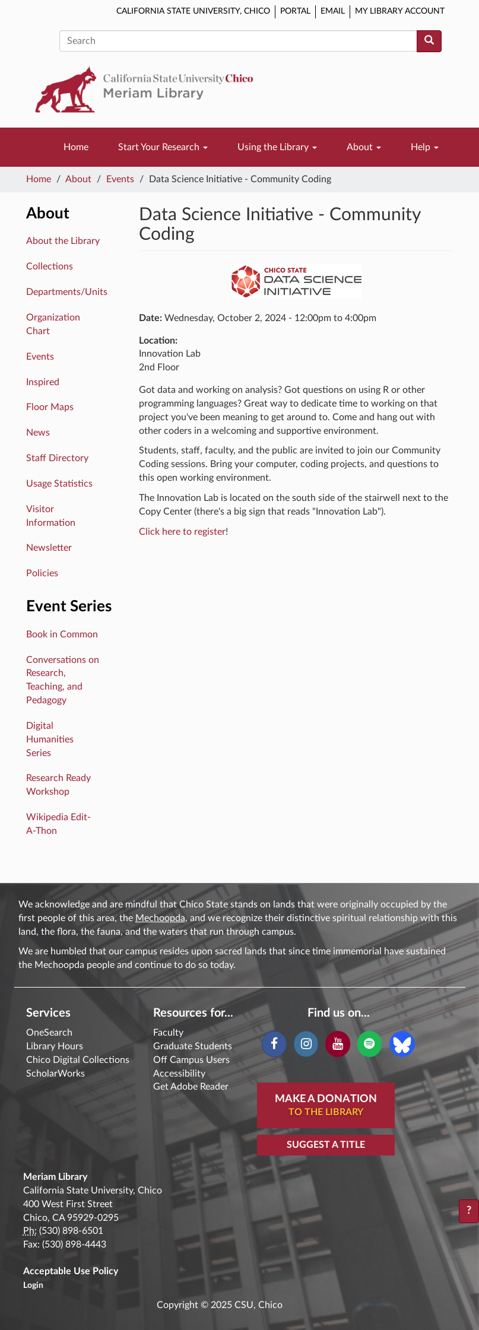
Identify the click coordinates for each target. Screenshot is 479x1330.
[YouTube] (337, 1044)
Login (33, 1285)
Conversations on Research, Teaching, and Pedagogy (62, 680)
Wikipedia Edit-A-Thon (58, 824)
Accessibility (179, 1073)
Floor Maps (50, 407)
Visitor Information (50, 516)
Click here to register (182, 532)
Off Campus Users (191, 1060)
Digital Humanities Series (50, 739)
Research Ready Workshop (58, 784)
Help (425, 147)
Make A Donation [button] (326, 1106)
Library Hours (54, 1046)
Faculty (168, 1032)
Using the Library (277, 147)
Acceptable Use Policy (70, 1271)
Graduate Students (192, 1046)
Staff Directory (57, 458)
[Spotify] (369, 1044)
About (364, 147)
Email (333, 11)
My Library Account (400, 11)
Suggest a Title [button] (326, 1145)
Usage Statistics (59, 483)
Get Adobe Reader (191, 1086)
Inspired (42, 382)
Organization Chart (53, 324)
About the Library (63, 241)
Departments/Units (66, 292)
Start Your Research (163, 147)
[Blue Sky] (402, 1043)
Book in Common (62, 634)
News (38, 432)
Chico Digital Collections (77, 1060)
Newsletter (49, 548)
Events (120, 179)
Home (76, 147)
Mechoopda (160, 918)
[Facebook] (274, 1044)
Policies (42, 573)
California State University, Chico (193, 11)
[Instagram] (306, 1044)
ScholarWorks (55, 1073)
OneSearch (49, 1032)
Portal (295, 11)
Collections (49, 266)
